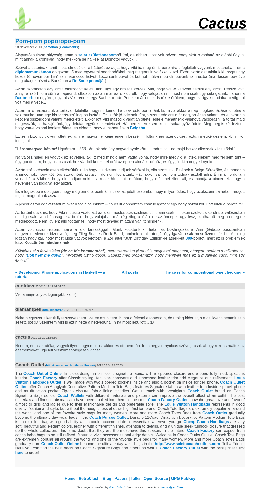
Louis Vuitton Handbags (187, 404)
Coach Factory (43, 378)
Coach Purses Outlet (108, 417)
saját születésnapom (97, 55)
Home (70, 479)
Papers (121, 479)
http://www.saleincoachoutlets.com (187, 444)
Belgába (137, 128)
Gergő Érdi (117, 487)
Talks (135, 479)
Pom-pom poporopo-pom (50, 41)
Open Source (156, 479)
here (19, 452)
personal (50, 47)
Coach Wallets (70, 395)
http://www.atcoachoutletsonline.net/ (70, 365)
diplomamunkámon (33, 72)
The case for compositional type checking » (204, 272)
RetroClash (89, 479)
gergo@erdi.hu (172, 487)
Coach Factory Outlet (168, 400)
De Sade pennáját (88, 81)
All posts (130, 272)
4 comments (69, 47)
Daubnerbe (25, 98)
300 (189, 238)
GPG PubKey (183, 479)
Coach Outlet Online (42, 373)
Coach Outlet (200, 391)
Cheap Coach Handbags (206, 422)
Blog (107, 479)
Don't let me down (44, 255)
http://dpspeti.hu (54, 309)
